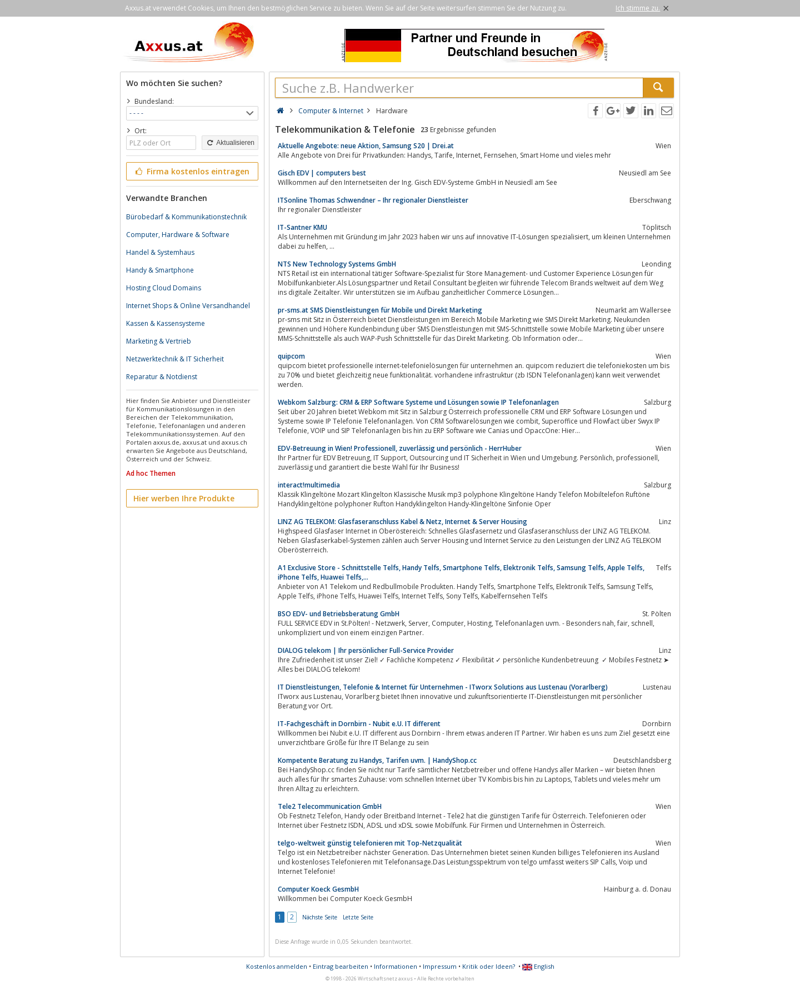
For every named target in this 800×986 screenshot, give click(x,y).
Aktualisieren (230, 143)
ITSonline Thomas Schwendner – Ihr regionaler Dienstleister (373, 200)
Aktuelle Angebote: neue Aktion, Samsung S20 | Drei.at (366, 145)
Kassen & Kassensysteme (165, 323)
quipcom (291, 356)
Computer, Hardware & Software (177, 234)
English (538, 966)
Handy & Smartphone (160, 270)
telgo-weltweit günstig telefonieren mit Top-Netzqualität (370, 843)
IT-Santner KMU (302, 227)
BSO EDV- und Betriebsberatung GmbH (338, 613)
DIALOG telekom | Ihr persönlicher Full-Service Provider (366, 650)
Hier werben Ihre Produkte (183, 498)
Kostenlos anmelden (276, 966)
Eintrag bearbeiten (340, 966)
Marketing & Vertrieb (158, 341)
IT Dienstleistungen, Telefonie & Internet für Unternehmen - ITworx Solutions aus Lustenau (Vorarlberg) (443, 687)
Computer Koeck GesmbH (318, 889)
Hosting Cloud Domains (163, 288)
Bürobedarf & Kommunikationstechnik (186, 217)
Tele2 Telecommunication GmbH (330, 806)
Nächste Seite (319, 917)
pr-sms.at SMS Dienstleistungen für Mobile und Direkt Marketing (380, 310)
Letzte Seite (358, 917)
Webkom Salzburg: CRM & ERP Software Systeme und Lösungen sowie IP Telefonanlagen (418, 402)
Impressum (440, 966)
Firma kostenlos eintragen (191, 171)
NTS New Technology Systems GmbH (337, 264)
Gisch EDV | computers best (322, 173)
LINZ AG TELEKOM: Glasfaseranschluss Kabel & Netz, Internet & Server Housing (402, 521)
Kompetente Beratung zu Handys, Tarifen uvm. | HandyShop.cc (377, 760)
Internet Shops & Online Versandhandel (188, 305)
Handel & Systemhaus (160, 252)
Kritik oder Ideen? (488, 966)
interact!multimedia (309, 485)
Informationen (395, 966)
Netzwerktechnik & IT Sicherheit (175, 359)
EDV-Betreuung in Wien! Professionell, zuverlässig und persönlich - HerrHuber (400, 448)
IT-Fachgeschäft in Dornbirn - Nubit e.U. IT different (359, 723)
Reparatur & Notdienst (161, 376)
